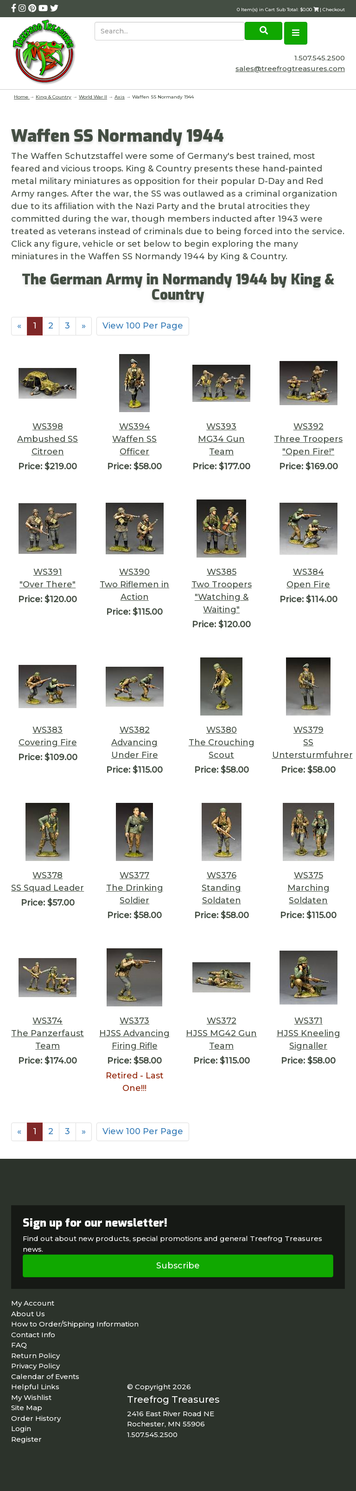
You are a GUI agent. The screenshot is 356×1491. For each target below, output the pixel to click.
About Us (28, 1313)
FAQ (19, 1344)
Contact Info (33, 1334)
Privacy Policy (35, 1365)
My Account (32, 1303)
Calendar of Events (45, 1376)
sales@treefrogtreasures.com (290, 68)
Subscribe (178, 1266)
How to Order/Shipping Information (75, 1324)
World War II (93, 97)
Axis (119, 97)
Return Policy (35, 1355)
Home (22, 97)
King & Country (53, 97)
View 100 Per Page (142, 326)
